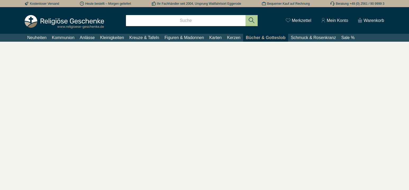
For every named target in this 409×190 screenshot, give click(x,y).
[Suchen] (252, 20)
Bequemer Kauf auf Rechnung (288, 4)
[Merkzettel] (298, 20)
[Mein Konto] (334, 20)
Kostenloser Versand (44, 4)
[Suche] (186, 20)
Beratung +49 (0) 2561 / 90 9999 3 (360, 4)
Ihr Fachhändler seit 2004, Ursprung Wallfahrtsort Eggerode (199, 4)
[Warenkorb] (369, 20)
